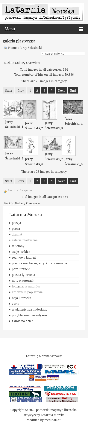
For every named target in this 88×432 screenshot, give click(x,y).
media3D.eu (52, 420)
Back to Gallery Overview (22, 63)
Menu (10, 29)
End (73, 90)
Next (61, 90)
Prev (21, 90)
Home (12, 48)
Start (8, 90)
